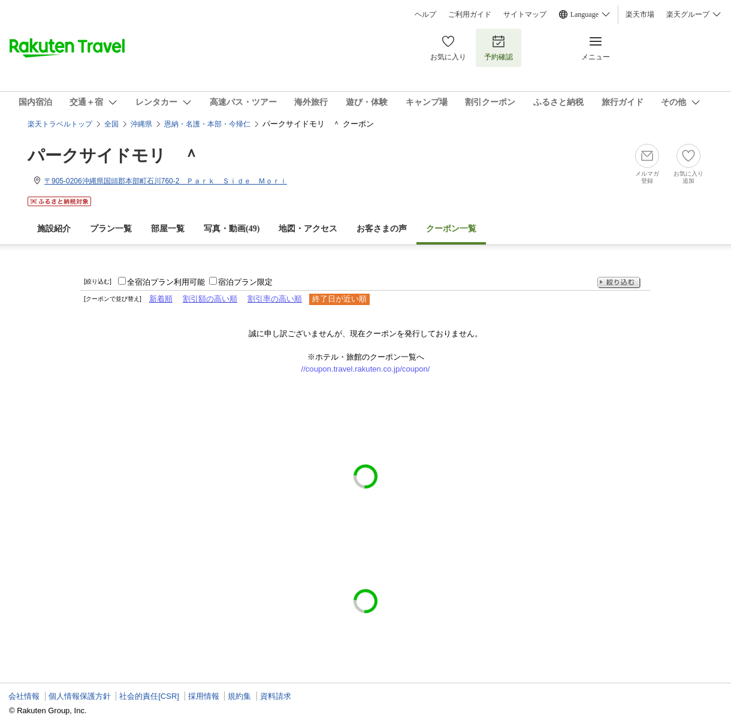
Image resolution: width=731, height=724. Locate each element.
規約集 (239, 696)
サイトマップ (524, 14)
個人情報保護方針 (80, 696)
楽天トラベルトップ (60, 124)
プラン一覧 (111, 228)
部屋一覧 (168, 228)
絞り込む (619, 282)
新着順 (161, 298)
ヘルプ (425, 14)
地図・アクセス (308, 228)
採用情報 (203, 696)
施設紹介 (54, 228)
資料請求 (275, 696)
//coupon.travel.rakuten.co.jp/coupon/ (365, 368)
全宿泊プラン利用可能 (166, 281)
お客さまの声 (382, 228)
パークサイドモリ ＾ (114, 155)
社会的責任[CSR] (149, 696)
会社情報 (24, 696)
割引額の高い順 (210, 298)
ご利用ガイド (469, 14)
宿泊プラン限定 (245, 281)
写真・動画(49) (231, 228)
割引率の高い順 (274, 298)
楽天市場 (640, 14)
